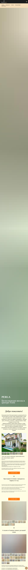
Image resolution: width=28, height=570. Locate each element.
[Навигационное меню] (26, 1)
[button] (14, 473)
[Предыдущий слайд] (2, 442)
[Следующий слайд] (25, 442)
